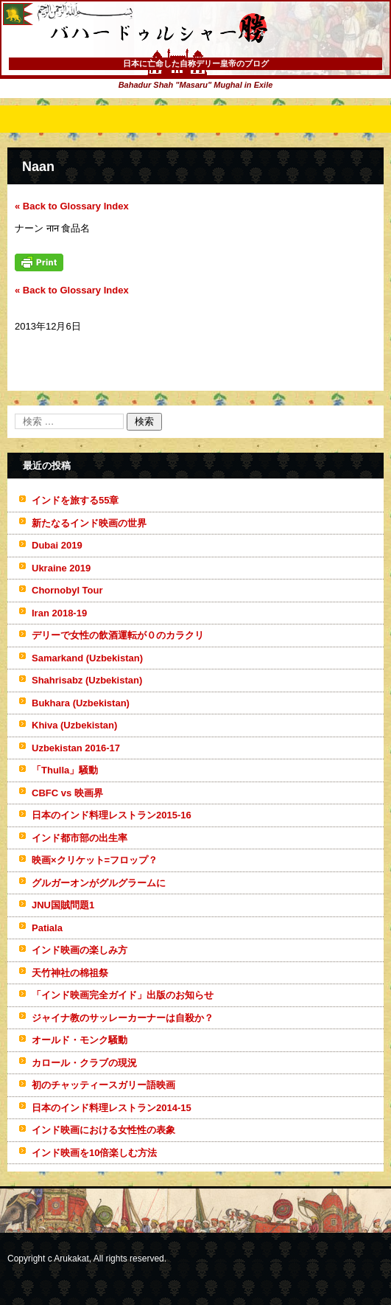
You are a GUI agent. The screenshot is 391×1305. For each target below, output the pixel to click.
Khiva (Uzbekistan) (74, 725)
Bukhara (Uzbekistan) (81, 703)
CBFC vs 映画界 (67, 792)
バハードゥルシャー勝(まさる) (139, 59)
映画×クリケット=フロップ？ (95, 860)
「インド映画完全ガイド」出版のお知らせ (123, 994)
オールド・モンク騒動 (79, 1039)
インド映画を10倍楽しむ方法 (94, 1152)
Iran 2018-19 (59, 613)
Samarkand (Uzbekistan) (87, 658)
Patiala (47, 927)
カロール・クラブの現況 (84, 1062)
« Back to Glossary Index (72, 206)
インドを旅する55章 (75, 500)
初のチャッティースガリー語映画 (103, 1084)
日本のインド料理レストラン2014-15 (111, 1107)
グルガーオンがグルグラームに (99, 882)
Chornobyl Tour (67, 590)
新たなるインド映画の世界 (89, 523)
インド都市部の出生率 (79, 837)
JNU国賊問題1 (63, 905)
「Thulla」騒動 (65, 770)
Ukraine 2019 (61, 568)
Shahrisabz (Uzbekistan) (87, 680)
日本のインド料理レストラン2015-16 (111, 815)
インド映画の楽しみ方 (79, 950)
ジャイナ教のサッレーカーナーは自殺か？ (123, 1017)
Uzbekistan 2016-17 (76, 748)
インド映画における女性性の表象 (103, 1129)
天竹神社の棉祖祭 (70, 972)
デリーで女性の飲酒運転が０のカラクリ (118, 635)
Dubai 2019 (57, 545)
